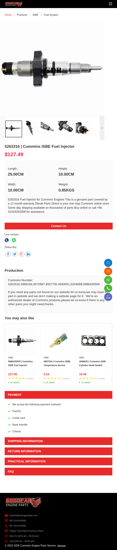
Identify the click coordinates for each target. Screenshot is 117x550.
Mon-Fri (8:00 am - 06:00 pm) (22, 536)
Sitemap (61, 545)
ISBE (10, 357)
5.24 (46, 374)
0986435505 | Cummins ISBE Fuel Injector (20, 363)
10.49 (82, 374)
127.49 (12, 374)
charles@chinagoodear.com (21, 515)
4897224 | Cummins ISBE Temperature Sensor (57, 363)
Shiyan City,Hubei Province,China (24, 530)
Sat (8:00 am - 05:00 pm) (20, 541)
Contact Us (58, 226)
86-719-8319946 (15, 520)
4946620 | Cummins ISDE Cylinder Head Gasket (92, 363)
